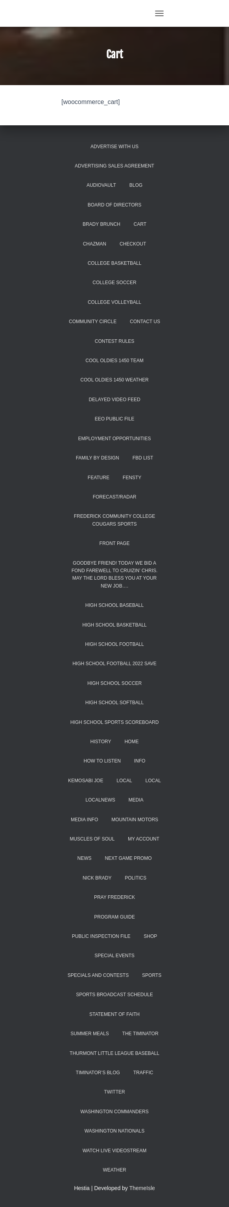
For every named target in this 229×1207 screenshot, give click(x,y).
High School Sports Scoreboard (114, 722)
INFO (140, 761)
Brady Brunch (101, 224)
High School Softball (114, 702)
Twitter (114, 1092)
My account (143, 839)
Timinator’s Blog (98, 1072)
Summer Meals (89, 1033)
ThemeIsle (142, 1188)
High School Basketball (114, 625)
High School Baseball (114, 605)
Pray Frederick (114, 897)
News (84, 858)
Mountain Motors (134, 819)
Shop (150, 936)
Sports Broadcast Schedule (114, 994)
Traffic (143, 1072)
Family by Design (97, 458)
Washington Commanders (114, 1111)
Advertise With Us (114, 146)
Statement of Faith (114, 1014)
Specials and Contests (98, 975)
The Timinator (140, 1033)
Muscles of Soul (92, 839)
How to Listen (102, 761)
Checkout (133, 244)
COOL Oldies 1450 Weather (114, 380)
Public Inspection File (101, 936)
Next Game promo (128, 858)
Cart (140, 224)
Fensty (132, 477)
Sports (151, 975)
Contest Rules (114, 341)
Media (136, 800)
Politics (135, 878)
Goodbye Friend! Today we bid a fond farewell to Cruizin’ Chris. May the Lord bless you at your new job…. (115, 574)
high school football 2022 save (114, 663)
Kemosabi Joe (85, 780)
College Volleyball (114, 302)
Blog (135, 185)
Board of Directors (114, 205)
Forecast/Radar (115, 497)
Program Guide (114, 917)
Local (124, 780)
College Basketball (115, 263)
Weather (114, 1170)
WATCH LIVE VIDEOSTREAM (115, 1150)
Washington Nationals (114, 1131)
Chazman (94, 244)
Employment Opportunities (114, 438)
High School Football (114, 644)
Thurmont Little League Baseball (114, 1053)
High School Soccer (114, 683)
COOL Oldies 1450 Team (114, 360)
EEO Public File (115, 419)
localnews (100, 800)
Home (131, 741)
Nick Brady (97, 878)
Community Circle (92, 321)
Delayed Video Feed (114, 399)
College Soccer (114, 282)
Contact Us (145, 321)
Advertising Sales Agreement (114, 166)
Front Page (115, 543)
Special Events (114, 955)
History (100, 741)
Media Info (84, 819)
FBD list (143, 458)
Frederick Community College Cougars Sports (114, 519)
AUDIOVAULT (101, 185)
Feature (98, 477)
